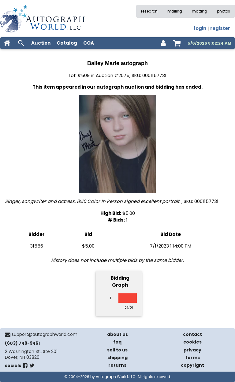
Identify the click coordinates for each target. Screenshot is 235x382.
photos (223, 11)
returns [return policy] (117, 365)
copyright (192, 365)
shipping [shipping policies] (117, 357)
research (149, 11)
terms (192, 357)
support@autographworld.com (44, 334)
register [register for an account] (220, 28)
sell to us (117, 350)
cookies (192, 342)
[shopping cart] (177, 43)
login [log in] (200, 28)
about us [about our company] (117, 334)
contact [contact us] (192, 334)
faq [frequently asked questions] (117, 342)
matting (199, 11)
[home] (7, 43)
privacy (192, 350)
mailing (174, 11)
